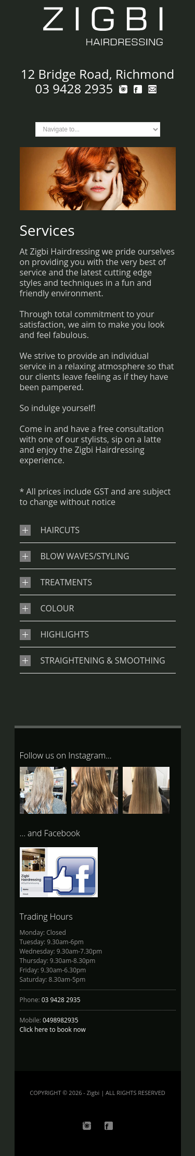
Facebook (109, 1126)
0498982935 (61, 1020)
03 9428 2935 (61, 999)
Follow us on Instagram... (66, 755)
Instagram (87, 1126)
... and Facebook (50, 833)
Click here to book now (53, 1029)
